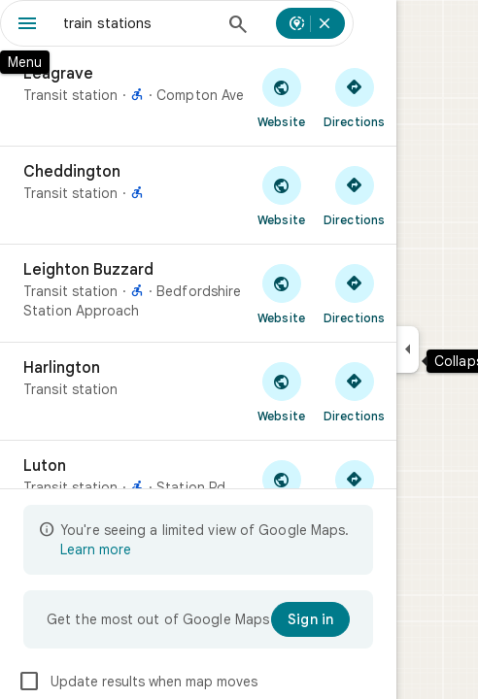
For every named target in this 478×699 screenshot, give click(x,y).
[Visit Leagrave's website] (281, 97)
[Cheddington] (198, 195)
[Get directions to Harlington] (354, 391)
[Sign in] (310, 619)
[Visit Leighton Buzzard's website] (281, 293)
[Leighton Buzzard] (198, 293)
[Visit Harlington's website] (281, 391)
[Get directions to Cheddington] (354, 195)
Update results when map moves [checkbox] (137, 681)
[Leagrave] (198, 97)
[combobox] (138, 23)
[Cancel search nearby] (324, 23)
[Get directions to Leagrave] (354, 97)
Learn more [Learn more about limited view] (95, 549)
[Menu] (27, 25)
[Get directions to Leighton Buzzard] (354, 293)
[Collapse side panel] (407, 349)
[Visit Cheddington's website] (281, 195)
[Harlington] (198, 391)
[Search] (238, 26)
